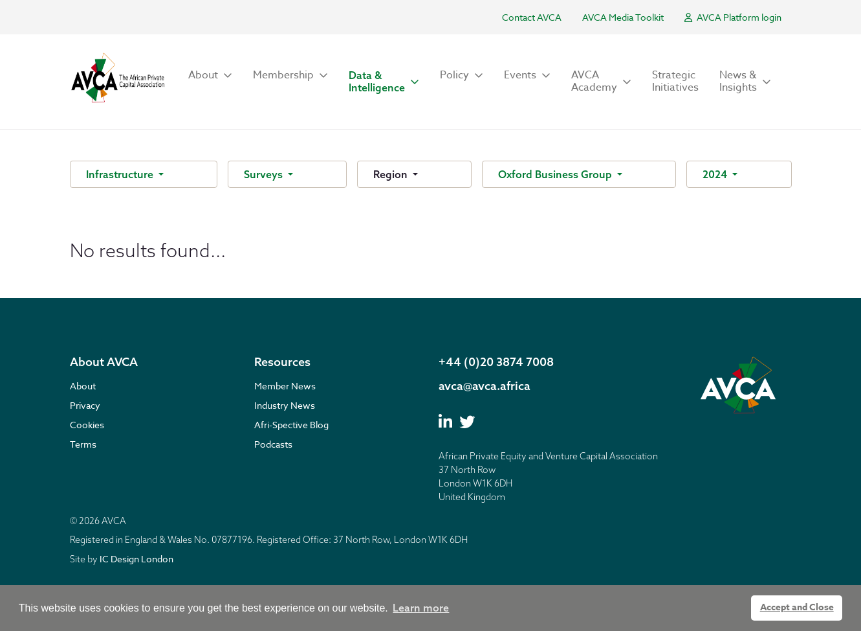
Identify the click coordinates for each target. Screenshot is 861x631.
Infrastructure (121, 174)
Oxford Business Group (556, 174)
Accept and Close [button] (797, 607)
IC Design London (136, 559)
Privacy (85, 405)
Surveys (264, 174)
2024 (716, 174)
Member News (285, 386)
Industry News (284, 405)
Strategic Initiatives (675, 81)
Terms (83, 444)
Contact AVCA (531, 17)
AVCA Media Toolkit (623, 17)
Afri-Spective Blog (291, 425)
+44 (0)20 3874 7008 (496, 361)
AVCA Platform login (732, 17)
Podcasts (273, 444)
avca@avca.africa (484, 385)
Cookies (87, 425)
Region (391, 174)
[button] (210, 75)
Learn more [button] (421, 607)
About (83, 386)
